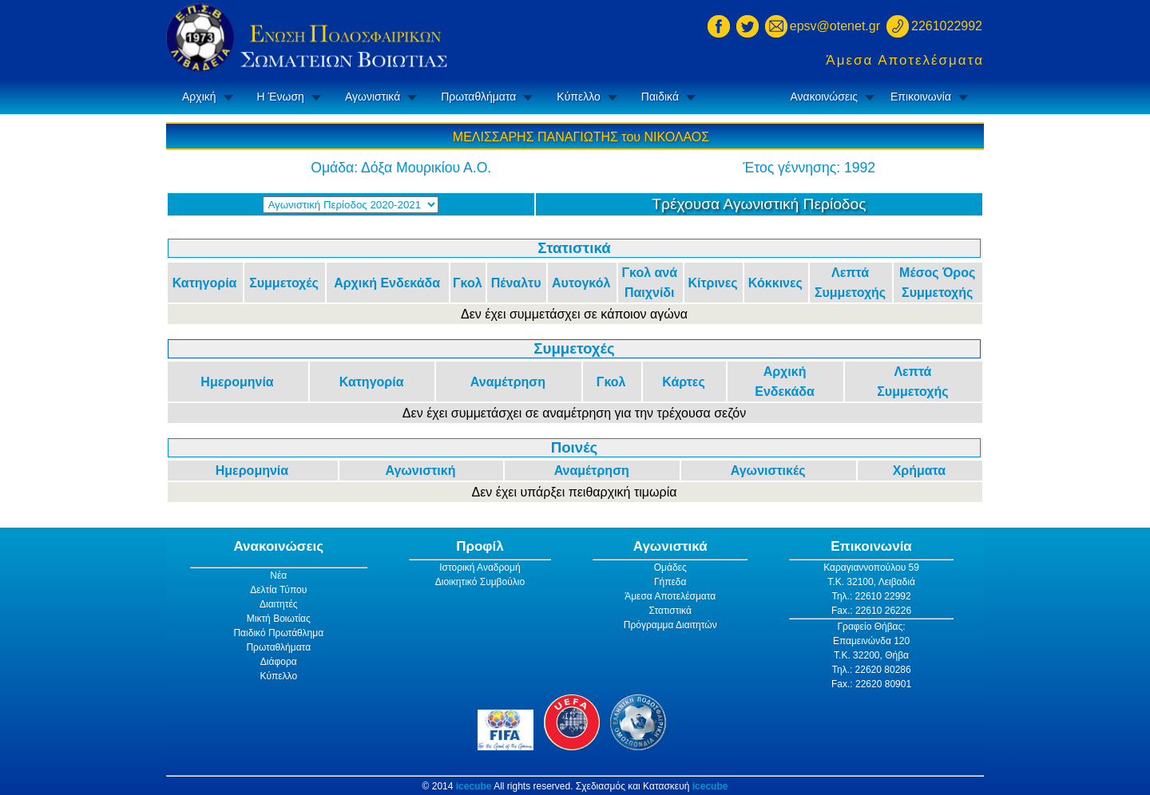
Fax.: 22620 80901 (871, 684)
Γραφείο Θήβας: (871, 626)
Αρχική (199, 96)
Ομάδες (670, 567)
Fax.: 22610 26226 (871, 610)
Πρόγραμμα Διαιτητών (670, 625)
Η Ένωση (280, 96)
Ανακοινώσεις (824, 96)
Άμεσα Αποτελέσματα (905, 60)
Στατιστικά (670, 610)
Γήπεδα (670, 581)
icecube (474, 786)
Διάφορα (278, 661)
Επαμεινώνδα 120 (871, 641)
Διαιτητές (279, 604)
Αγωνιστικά (372, 96)
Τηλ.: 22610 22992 (870, 596)
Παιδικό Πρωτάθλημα (278, 633)
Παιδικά (660, 96)
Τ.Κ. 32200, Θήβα (871, 655)
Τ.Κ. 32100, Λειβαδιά (871, 581)
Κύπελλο (578, 96)
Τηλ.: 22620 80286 (870, 669)
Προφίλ (480, 546)
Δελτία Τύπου (278, 589)
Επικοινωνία (920, 96)
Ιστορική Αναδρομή (479, 567)
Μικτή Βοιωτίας (279, 618)
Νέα (278, 575)
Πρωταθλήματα (478, 96)
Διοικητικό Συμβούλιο (480, 581)
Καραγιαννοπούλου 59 (871, 567)
